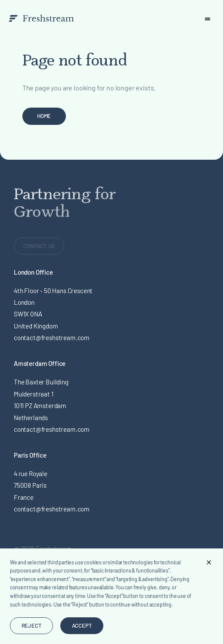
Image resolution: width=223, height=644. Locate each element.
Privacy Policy (33, 585)
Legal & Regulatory (40, 561)
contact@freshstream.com (52, 337)
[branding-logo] (41, 18)
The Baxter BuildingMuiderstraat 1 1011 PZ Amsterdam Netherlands (41, 399)
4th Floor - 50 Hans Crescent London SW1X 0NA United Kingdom (53, 308)
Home (44, 115)
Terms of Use (32, 573)
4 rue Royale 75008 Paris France (30, 485)
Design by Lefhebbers (43, 624)
